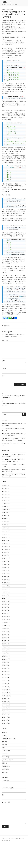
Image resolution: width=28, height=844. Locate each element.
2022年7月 (5, 595)
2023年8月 (5, 555)
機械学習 (4, 769)
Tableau (4, 747)
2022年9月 (5, 589)
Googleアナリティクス (8, 738)
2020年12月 (5, 653)
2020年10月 (5, 659)
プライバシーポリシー (7, 838)
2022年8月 (5, 592)
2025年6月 (5, 488)
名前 (3, 360)
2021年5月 (5, 637)
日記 (3, 763)
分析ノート (6, 2)
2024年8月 (5, 518)
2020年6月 (5, 671)
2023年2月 (5, 573)
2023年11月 (5, 546)
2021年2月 (5, 647)
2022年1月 (5, 613)
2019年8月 (5, 701)
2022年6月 (5, 598)
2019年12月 (5, 689)
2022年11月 (5, 582)
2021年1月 (5, 650)
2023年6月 (5, 561)
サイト (4, 376)
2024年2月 (5, 537)
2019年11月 (5, 692)
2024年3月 (5, 534)
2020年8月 (5, 665)
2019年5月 (5, 711)
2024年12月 (5, 506)
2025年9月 (5, 485)
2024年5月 (5, 528)
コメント (5, 340)
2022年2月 (5, 610)
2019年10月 (5, 695)
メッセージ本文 (14, 812)
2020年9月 (5, 662)
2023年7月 (5, 558)
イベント (4, 753)
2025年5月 (5, 491)
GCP (3, 735)
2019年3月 (5, 717)
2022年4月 (5, 604)
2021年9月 (5, 625)
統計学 (4, 772)
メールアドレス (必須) (14, 790)
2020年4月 (5, 677)
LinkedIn (16, 838)
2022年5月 (5, 601)
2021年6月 (5, 634)
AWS (3, 732)
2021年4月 (5, 640)
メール (4, 368)
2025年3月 (5, 497)
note (20, 838)
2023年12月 (5, 543)
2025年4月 (5, 494)
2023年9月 (5, 552)
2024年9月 (5, 515)
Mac (3, 741)
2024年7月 (5, 522)
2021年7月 (5, 631)
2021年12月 (5, 616)
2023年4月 (5, 567)
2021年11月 (5, 619)
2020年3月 (5, 680)
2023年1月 (5, 576)
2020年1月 (5, 686)
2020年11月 (5, 656)
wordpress (4, 750)
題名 (14, 797)
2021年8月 (5, 628)
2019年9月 (5, 698)
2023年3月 (5, 570)
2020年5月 (5, 674)
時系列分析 (5, 766)
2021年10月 (5, 622)
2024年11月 (5, 509)
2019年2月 (5, 720)
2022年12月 (5, 579)
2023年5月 (5, 564)
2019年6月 (5, 708)
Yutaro (11, 9)
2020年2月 (5, 683)
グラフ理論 (5, 757)
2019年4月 (5, 714)
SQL (3, 744)
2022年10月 (5, 586)
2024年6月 (5, 524)
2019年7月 (5, 705)
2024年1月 (5, 540)
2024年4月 (5, 531)
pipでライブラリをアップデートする (11, 464)
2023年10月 (5, 549)
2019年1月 (5, 723)
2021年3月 (5, 643)
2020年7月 (5, 668)
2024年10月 (5, 512)
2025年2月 (5, 500)
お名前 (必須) (14, 782)
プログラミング (7, 325)
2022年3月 (5, 607)
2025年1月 (5, 503)
